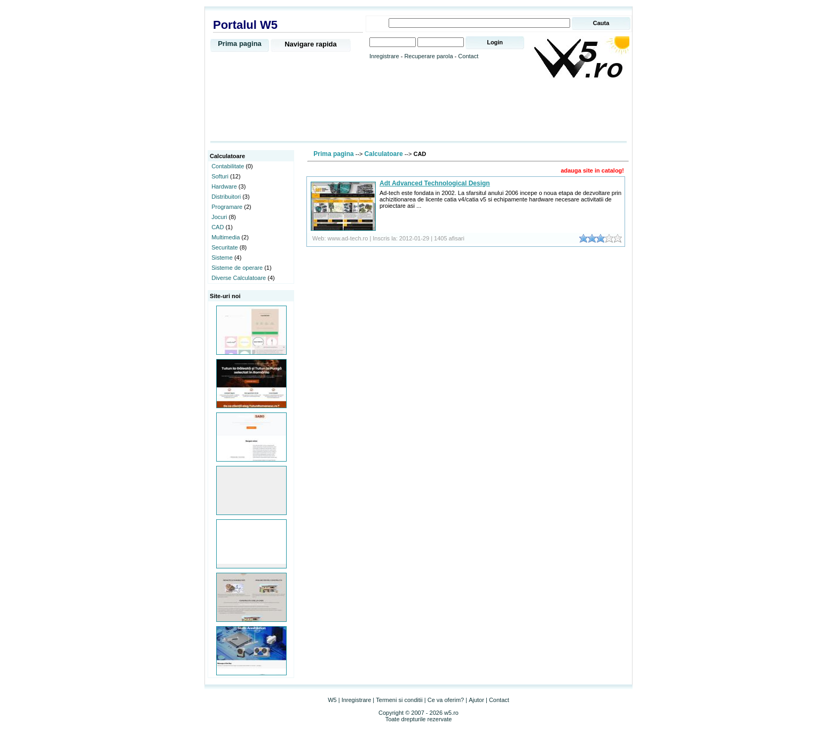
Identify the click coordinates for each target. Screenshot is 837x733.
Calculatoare (384, 154)
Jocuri (219, 217)
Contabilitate (227, 166)
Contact (468, 56)
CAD (217, 227)
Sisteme (222, 257)
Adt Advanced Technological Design (435, 183)
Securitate (224, 247)
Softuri (219, 176)
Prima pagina (240, 44)
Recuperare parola (428, 56)
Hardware (224, 186)
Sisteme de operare (237, 267)
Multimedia (225, 237)
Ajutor (476, 700)
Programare (226, 207)
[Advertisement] (418, 111)
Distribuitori (226, 196)
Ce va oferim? (446, 700)
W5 (332, 700)
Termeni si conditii (399, 700)
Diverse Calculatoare (238, 278)
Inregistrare (384, 56)
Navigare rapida (311, 44)
